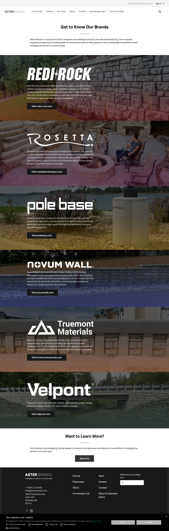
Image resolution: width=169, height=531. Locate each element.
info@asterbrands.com (36, 490)
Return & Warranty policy (108, 495)
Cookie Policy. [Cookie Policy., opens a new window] (97, 521)
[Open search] (160, 12)
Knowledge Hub (81, 493)
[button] (54, 528)
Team (101, 475)
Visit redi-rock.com (42, 106)
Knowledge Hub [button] (98, 11)
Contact (82, 11)
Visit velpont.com (41, 413)
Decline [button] (149, 522)
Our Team (61, 11)
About (72, 11)
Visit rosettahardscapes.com (48, 171)
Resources (78, 481)
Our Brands (37, 11)
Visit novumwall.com (43, 292)
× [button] (166, 516)
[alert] (84, 522)
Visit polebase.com (42, 235)
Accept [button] (123, 522)
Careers (49, 11)
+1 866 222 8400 (33, 487)
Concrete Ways (116, 11)
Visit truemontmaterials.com (47, 357)
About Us (84, 458)
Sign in (160, 3)
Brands (76, 475)
